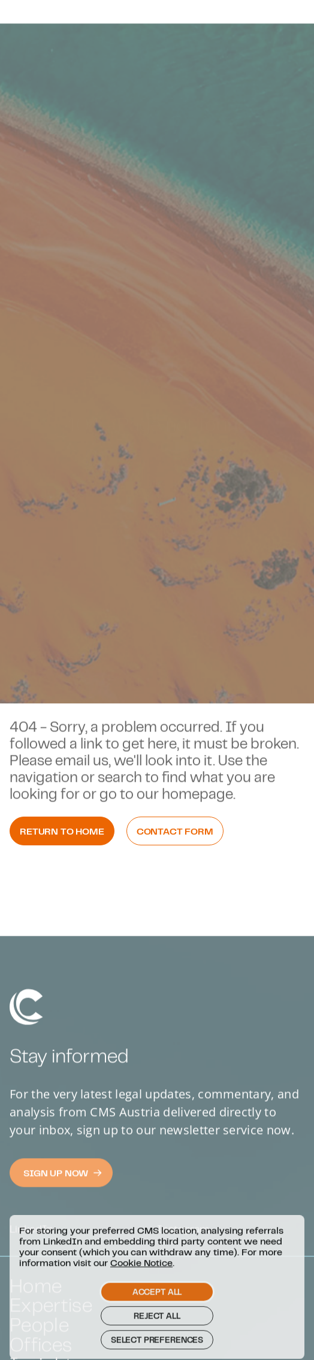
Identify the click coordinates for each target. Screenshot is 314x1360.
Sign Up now (62, 1195)
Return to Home (62, 831)
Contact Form (175, 831)
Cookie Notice (141, 1279)
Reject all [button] (157, 1332)
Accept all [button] (157, 1308)
